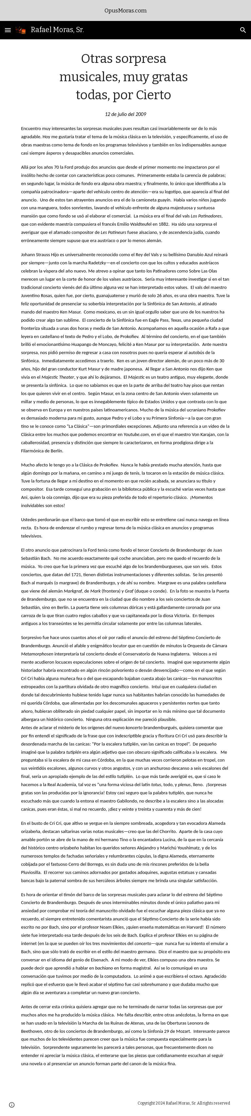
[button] (8, 30)
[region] (125, 10)
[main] (125, 564)
